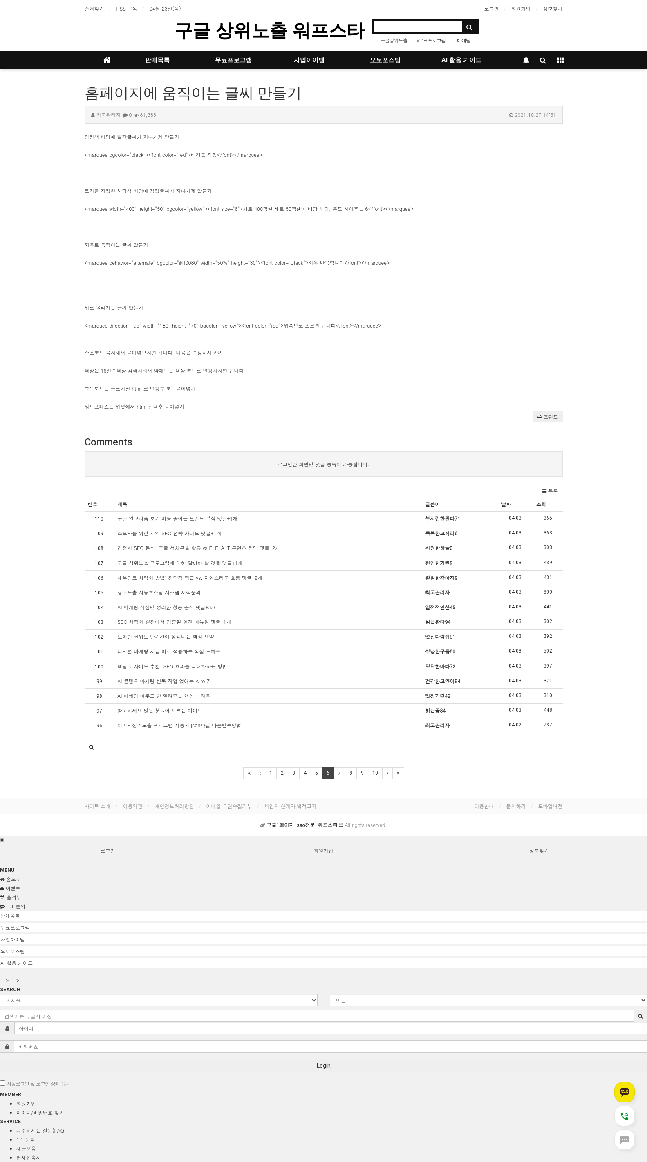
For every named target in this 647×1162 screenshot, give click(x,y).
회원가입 (521, 8)
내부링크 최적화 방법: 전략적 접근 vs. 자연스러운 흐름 (189, 577)
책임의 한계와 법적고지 (290, 805)
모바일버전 (550, 805)
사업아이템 (309, 60)
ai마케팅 (462, 40)
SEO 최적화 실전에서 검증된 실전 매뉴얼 (174, 621)
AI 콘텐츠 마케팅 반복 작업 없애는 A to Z (163, 680)
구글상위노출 (393, 40)
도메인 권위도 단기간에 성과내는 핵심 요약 (165, 636)
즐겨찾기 (94, 8)
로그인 (491, 8)
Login (324, 1065)
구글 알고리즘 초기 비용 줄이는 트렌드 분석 (177, 518)
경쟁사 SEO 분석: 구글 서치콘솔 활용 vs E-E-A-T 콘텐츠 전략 (198, 547)
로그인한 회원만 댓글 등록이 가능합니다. (323, 463)
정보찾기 (553, 8)
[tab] (323, 915)
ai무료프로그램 (430, 40)
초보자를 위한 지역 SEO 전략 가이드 (169, 533)
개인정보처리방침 (174, 805)
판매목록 (157, 60)
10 (375, 773)
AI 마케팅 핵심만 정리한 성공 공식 (166, 606)
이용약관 (133, 805)
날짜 (506, 504)
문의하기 (516, 805)
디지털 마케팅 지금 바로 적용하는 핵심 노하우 (168, 651)
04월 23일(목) (165, 8)
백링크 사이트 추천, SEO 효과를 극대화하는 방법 (172, 666)
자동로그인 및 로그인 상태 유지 (35, 1083)
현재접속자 (28, 1157)
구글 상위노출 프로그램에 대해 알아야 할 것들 (179, 562)
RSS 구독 (126, 8)
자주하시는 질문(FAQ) (41, 1130)
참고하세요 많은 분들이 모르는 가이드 (159, 710)
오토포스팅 (385, 60)
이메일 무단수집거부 (229, 805)
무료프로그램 (233, 60)
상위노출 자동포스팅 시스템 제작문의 (159, 592)
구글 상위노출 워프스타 (269, 30)
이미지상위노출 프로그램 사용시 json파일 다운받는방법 (179, 725)
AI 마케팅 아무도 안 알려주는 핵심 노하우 (163, 695)
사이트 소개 (98, 805)
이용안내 (484, 805)
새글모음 (26, 1148)
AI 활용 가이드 (461, 60)
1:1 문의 (25, 1139)
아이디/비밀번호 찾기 (40, 1112)
